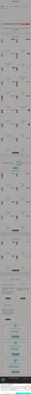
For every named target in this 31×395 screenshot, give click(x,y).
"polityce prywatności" (14, 389)
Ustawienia (8, 393)
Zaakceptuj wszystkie (23, 393)
